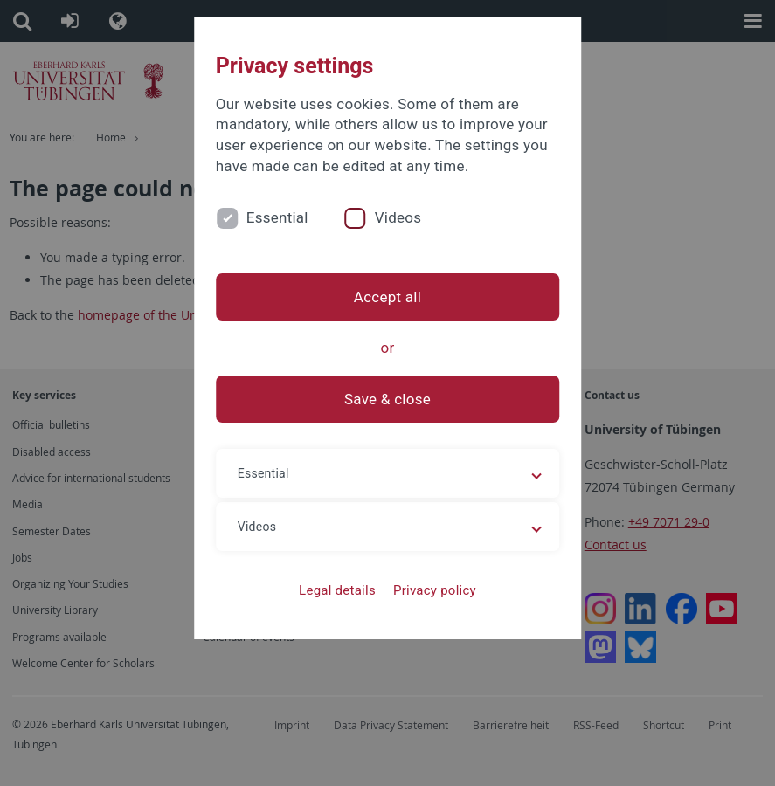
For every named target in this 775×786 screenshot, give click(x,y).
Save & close (387, 399)
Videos (398, 217)
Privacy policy (434, 590)
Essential (277, 217)
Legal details (337, 590)
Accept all (387, 297)
